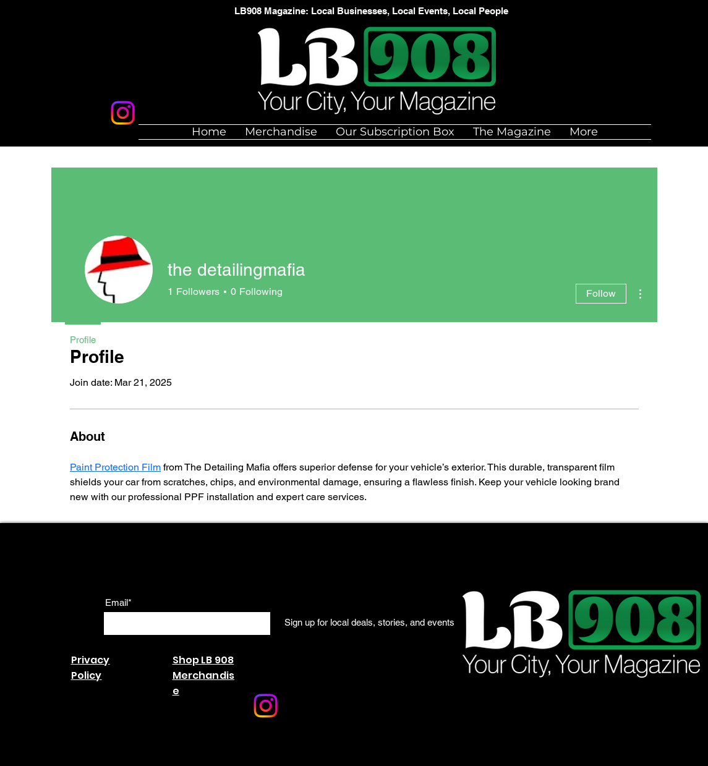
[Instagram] (123, 113)
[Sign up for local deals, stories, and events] (369, 622)
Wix (218, 759)
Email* (118, 602)
